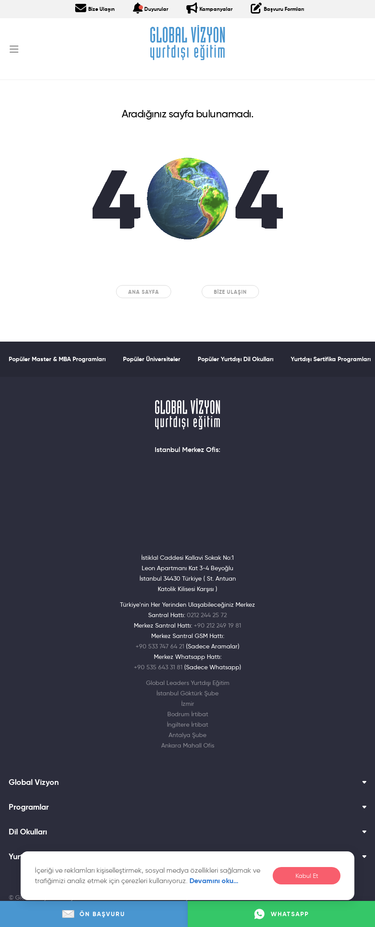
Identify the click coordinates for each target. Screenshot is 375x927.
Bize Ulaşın (230, 292)
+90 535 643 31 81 (158, 667)
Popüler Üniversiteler (151, 359)
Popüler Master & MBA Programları (57, 359)
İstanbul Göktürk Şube (187, 693)
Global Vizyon (187, 782)
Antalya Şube (187, 735)
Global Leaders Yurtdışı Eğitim (187, 683)
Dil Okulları (187, 832)
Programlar (187, 807)
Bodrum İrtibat (187, 714)
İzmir (187, 704)
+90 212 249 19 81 (217, 625)
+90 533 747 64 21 (160, 646)
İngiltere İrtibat (187, 724)
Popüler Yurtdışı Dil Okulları (235, 359)
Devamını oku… (214, 880)
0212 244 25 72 (207, 615)
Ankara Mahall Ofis (187, 745)
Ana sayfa (143, 292)
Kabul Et (306, 876)
